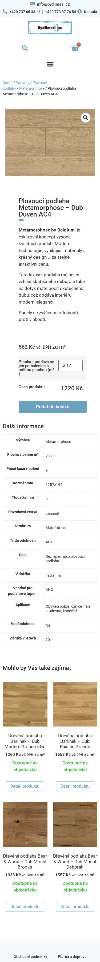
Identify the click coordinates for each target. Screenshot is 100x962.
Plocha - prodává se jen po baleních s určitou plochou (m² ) (36, 368)
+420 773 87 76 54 (60, 12)
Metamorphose (32, 88)
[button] (25, 48)
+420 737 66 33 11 (24, 12)
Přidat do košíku (52, 406)
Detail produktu (24, 786)
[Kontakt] (79, 11)
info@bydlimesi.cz (53, 4)
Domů (8, 83)
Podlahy (22, 83)
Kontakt (90, 12)
